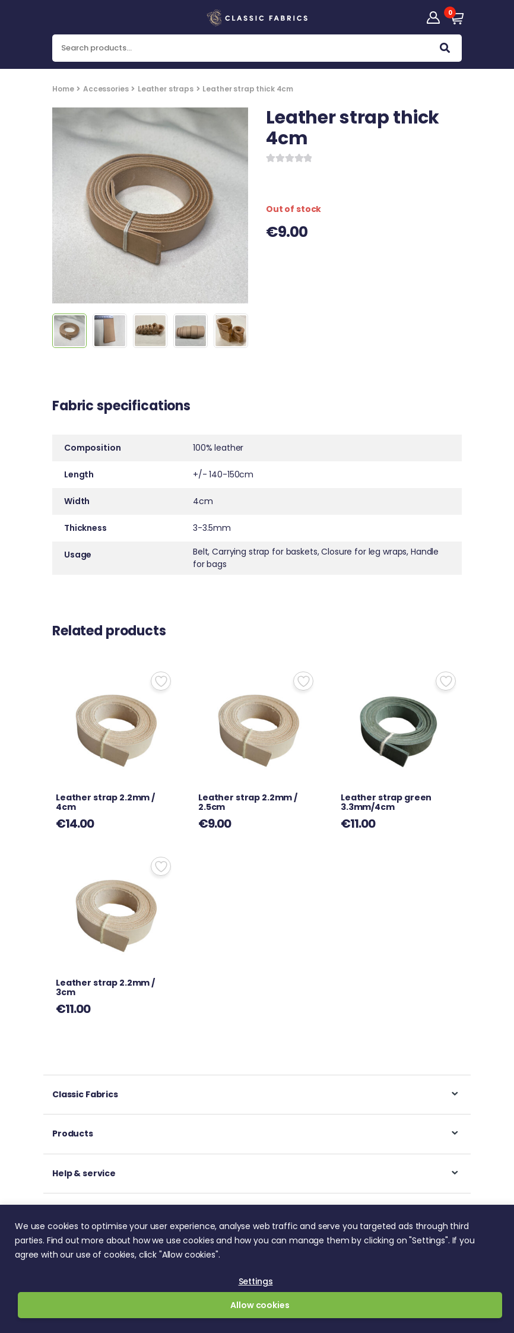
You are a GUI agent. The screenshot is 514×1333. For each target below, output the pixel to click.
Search (445, 50)
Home (63, 89)
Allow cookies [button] (259, 1305)
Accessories (105, 89)
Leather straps (165, 89)
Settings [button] (256, 1281)
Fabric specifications (121, 407)
